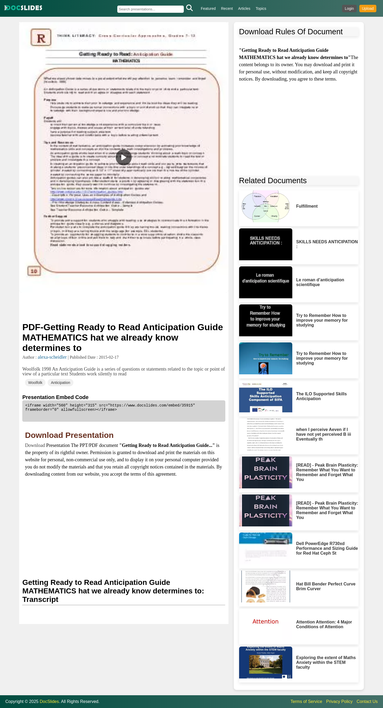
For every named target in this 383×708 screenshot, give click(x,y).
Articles (244, 8)
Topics (261, 8)
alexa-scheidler (52, 357)
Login (349, 8)
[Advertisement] (123, 307)
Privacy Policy (339, 701)
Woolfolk (35, 382)
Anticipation (60, 382)
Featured (208, 8)
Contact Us (367, 701)
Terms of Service (306, 701)
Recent (227, 8)
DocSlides (49, 701)
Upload (368, 8)
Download (35, 445)
